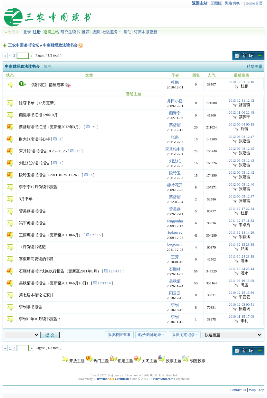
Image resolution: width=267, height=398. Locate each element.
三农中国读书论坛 (23, 45)
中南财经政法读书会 (60, 45)
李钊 (175, 305)
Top (261, 390)
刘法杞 (175, 161)
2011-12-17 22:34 (241, 208)
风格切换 (233, 3)
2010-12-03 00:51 (241, 304)
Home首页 (253, 3)
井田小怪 (175, 101)
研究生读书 (70, 32)
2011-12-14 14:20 (241, 232)
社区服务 (111, 32)
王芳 (175, 257)
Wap (252, 390)
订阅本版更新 (145, 32)
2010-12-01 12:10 (241, 82)
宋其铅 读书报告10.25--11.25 (43, 151)
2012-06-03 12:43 (241, 160)
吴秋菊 (175, 281)
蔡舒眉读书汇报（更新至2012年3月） (51, 127)
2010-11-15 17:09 (241, 316)
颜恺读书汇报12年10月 (38, 115)
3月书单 (26, 199)
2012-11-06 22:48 (241, 112)
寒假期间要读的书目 (36, 259)
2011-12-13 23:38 (241, 244)
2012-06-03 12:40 (241, 184)
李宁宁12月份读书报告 (38, 187)
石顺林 (175, 269)
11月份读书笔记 (32, 247)
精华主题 (254, 66)
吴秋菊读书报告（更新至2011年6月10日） (55, 283)
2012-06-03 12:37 (241, 196)
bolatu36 (175, 233)
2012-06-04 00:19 (241, 124)
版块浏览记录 (185, 334)
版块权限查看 (119, 334)
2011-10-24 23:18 (241, 256)
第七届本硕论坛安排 (36, 295)
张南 (175, 137)
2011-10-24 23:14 (241, 268)
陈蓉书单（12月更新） (38, 103)
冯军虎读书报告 (32, 223)
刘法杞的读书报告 (34, 163)
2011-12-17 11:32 (241, 220)
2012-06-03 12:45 (241, 148)
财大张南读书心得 (34, 139)
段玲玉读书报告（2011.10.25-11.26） (50, 175)
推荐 (86, 32)
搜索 (96, 32)
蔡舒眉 (175, 125)
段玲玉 (175, 173)
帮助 (127, 32)
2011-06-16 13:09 (241, 280)
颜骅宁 (175, 113)
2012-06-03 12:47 (241, 136)
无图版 (216, 3)
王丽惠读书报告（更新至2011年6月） (51, 235)
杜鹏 (175, 82)
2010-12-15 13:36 (241, 292)
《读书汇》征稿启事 (46, 85)
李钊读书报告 (30, 307)
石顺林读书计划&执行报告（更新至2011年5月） (60, 271)
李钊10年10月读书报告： (40, 319)
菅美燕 (175, 209)
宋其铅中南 (175, 149)
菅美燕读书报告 (32, 211)
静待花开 (175, 185)
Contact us (238, 390)
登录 (27, 32)
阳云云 (175, 293)
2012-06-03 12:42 (241, 172)
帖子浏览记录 (151, 334)
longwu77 (175, 245)
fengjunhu (175, 221)
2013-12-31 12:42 (241, 100)
